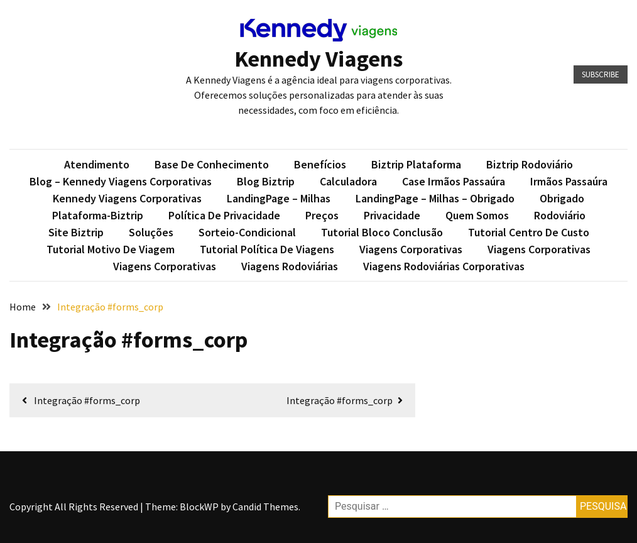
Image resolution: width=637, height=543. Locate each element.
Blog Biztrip (266, 181)
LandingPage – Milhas (278, 198)
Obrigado (562, 198)
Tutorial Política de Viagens (267, 249)
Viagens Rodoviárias (289, 266)
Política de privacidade (224, 215)
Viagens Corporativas (410, 249)
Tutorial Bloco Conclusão (382, 232)
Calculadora (348, 181)
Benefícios (320, 164)
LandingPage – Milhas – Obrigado (435, 198)
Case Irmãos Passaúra (453, 181)
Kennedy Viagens (318, 59)
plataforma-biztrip (97, 215)
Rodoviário (559, 215)
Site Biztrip (76, 232)
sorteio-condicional (247, 232)
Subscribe (600, 74)
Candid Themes (265, 506)
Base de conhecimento (212, 164)
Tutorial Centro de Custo (528, 232)
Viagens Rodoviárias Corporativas (444, 266)
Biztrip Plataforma (416, 164)
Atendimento (96, 164)
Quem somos (477, 215)
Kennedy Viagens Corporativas (127, 198)
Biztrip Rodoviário (529, 164)
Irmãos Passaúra (568, 181)
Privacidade (392, 215)
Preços (322, 215)
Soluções (151, 232)
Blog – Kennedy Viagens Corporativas (121, 181)
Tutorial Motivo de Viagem (110, 249)
